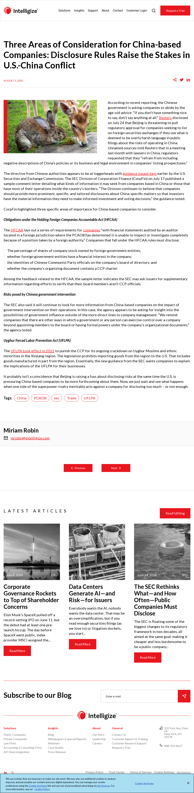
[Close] (188, 783)
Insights (79, 10)
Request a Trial (175, 10)
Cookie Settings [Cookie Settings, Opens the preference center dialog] (144, 783)
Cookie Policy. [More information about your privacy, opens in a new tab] (42, 789)
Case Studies (56, 747)
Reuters (165, 117)
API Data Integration (16, 752)
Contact (118, 10)
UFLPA (89, 398)
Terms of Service (141, 772)
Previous (80, 468)
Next (114, 468)
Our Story (98, 734)
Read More (17, 651)
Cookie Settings (164, 772)
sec (56, 398)
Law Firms (10, 743)
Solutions (64, 10)
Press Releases (57, 752)
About (105, 10)
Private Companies (15, 739)
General (117, 728)
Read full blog (175, 513)
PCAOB (40, 398)
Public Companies (15, 734)
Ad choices (183, 772)
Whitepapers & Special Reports (67, 739)
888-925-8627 (173, 745)
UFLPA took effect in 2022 (33, 351)
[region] (97, 783)
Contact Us (119, 734)
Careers (97, 743)
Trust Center (117, 772)
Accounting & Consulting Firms (23, 747)
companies (91, 230)
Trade (71, 398)
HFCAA (17, 230)
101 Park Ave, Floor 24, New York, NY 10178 (176, 732)
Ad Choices (103, 785)
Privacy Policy (94, 772)
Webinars (54, 743)
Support (93, 10)
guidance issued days (140, 173)
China (21, 398)
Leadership (99, 739)
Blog (51, 734)
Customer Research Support (129, 743)
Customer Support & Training (130, 739)
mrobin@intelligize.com (30, 438)
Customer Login (137, 10)
